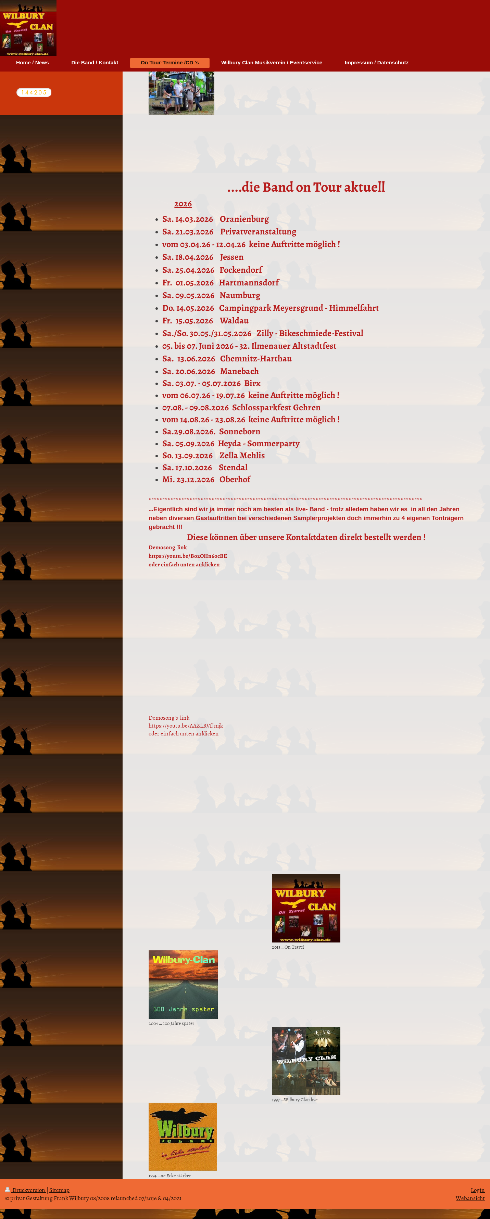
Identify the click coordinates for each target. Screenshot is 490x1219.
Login (478, 1189)
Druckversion (25, 1189)
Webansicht (470, 1197)
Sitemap (59, 1189)
